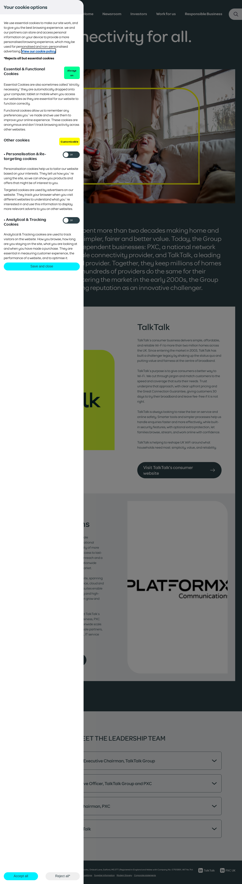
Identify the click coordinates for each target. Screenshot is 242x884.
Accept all (21, 876)
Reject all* (62, 876)
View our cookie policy (39, 51)
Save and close (41, 266)
